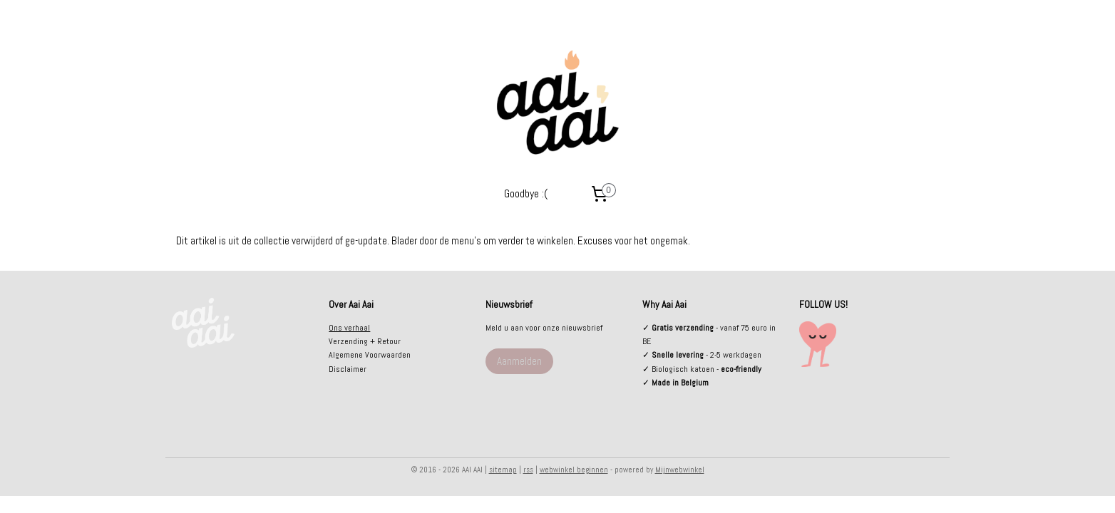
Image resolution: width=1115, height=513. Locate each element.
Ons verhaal (349, 327)
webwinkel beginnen (574, 470)
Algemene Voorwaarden (370, 355)
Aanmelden (519, 361)
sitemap (503, 470)
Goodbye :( (526, 193)
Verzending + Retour (365, 341)
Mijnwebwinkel (679, 470)
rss (528, 470)
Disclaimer (347, 369)
